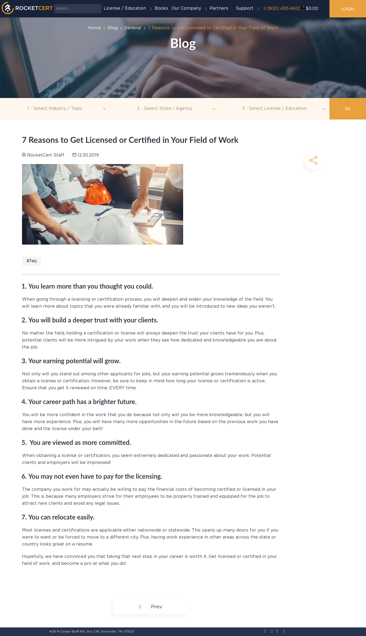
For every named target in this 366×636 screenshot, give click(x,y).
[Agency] (165, 108)
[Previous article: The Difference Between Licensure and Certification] (151, 607)
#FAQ (31, 261)
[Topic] (55, 108)
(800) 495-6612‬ (283, 9)
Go (347, 108)
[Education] (274, 108)
